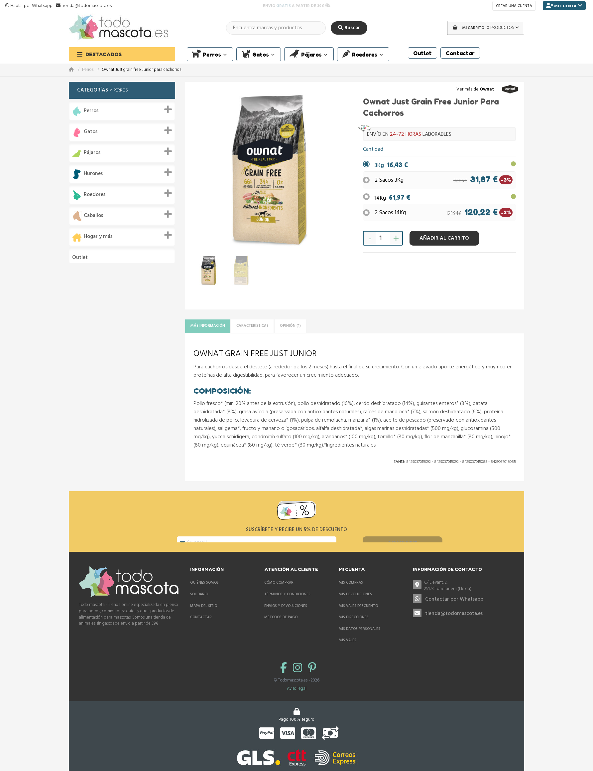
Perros (87, 70)
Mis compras (351, 592)
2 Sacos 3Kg (389, 180)
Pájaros (92, 153)
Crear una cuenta (514, 6)
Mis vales (347, 650)
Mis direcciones (354, 627)
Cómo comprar (279, 592)
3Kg (391, 165)
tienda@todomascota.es (454, 623)
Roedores (94, 195)
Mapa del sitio (203, 615)
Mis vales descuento (358, 615)
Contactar (201, 627)
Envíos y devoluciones (285, 615)
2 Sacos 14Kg (390, 210)
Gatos (90, 132)
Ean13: (399, 464)
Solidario (199, 604)
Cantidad (374, 149)
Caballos (93, 216)
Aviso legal (296, 698)
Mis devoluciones (355, 604)
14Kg (392, 196)
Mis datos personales (359, 638)
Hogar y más (98, 237)
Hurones (93, 174)
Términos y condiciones (287, 604)
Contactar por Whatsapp (454, 609)
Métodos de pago (280, 627)
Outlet (80, 258)
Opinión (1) (320, 327)
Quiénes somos (204, 592)
